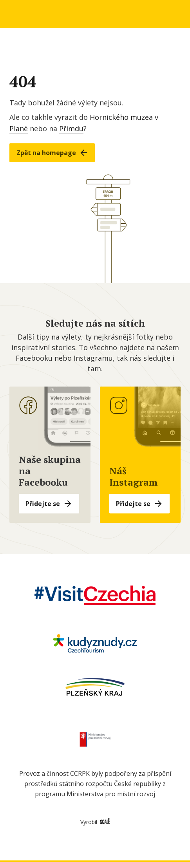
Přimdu (71, 128)
